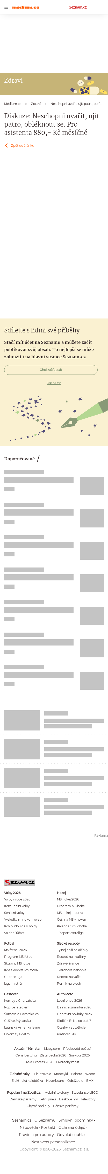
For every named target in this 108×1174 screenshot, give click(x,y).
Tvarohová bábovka (71, 970)
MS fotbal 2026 (15, 950)
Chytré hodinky (38, 1106)
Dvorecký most (67, 1062)
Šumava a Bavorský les (21, 1014)
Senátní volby (14, 913)
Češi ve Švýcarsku (17, 1021)
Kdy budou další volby (20, 926)
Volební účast (14, 933)
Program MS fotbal (18, 957)
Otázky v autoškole (71, 1027)
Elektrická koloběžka (27, 1081)
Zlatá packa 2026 (53, 1055)
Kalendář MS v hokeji (72, 926)
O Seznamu (44, 1120)
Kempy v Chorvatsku (20, 1000)
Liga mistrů (13, 983)
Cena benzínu (26, 1055)
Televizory (88, 1099)
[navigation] (6, 7)
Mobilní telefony (57, 1092)
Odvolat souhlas (71, 1134)
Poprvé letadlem (17, 1007)
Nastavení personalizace (53, 1142)
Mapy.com (52, 1049)
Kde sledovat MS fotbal (21, 970)
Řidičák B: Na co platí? (74, 1021)
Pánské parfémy (65, 1106)
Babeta (76, 1074)
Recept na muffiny (71, 957)
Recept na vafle (69, 977)
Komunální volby (17, 906)
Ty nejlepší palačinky (72, 950)
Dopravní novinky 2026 (74, 1014)
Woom (90, 1074)
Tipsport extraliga (70, 933)
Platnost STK (66, 1034)
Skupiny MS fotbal (17, 963)
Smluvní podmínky (76, 1120)
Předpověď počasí (77, 1049)
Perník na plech (69, 983)
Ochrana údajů (72, 1127)
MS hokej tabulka (70, 913)
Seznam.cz (78, 7)
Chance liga (13, 977)
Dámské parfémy (23, 1099)
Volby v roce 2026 (17, 899)
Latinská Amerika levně (22, 1027)
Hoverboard (55, 1081)
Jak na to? (54, 383)
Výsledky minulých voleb (22, 919)
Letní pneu (47, 1099)
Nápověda (29, 1127)
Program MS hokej (71, 906)
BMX (89, 1081)
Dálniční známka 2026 (74, 1007)
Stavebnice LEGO (85, 1092)
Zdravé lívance (68, 963)
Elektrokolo (42, 1074)
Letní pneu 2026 (69, 1000)
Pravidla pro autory (36, 1134)
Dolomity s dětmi (17, 1034)
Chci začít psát (51, 370)
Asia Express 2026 (39, 1062)
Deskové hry (68, 1099)
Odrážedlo (75, 1081)
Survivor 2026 (79, 1055)
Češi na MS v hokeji (71, 919)
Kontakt (48, 1127)
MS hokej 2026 (68, 899)
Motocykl (61, 1074)
